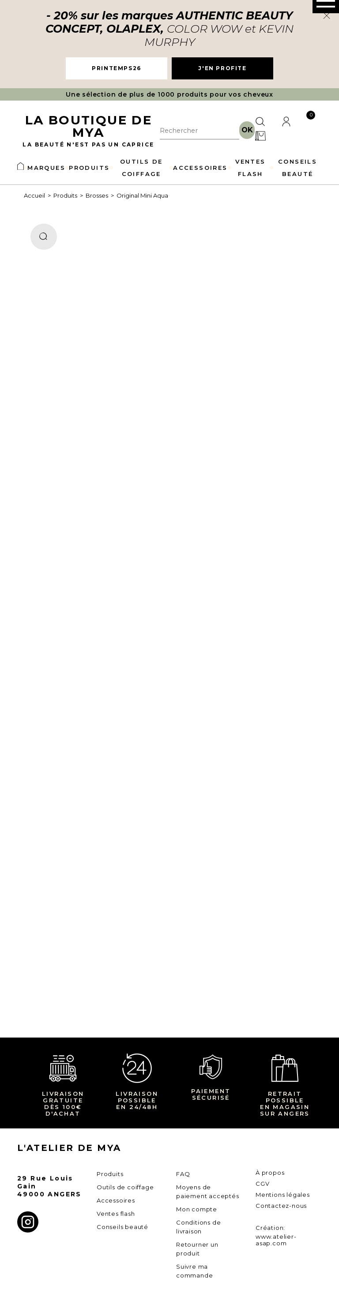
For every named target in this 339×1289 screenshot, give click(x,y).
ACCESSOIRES (200, 167)
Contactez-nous (281, 1205)
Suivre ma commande (194, 1271)
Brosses (97, 195)
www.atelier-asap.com (276, 1240)
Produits (65, 195)
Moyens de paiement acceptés (207, 1191)
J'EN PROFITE (222, 68)
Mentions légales (283, 1194)
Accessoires (116, 1200)
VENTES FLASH (250, 167)
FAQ (183, 1173)
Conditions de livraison (198, 1227)
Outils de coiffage (125, 1187)
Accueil (34, 195)
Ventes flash (116, 1213)
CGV (262, 1183)
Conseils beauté (122, 1226)
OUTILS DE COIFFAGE (141, 167)
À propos (270, 1172)
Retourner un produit (197, 1249)
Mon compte (196, 1209)
